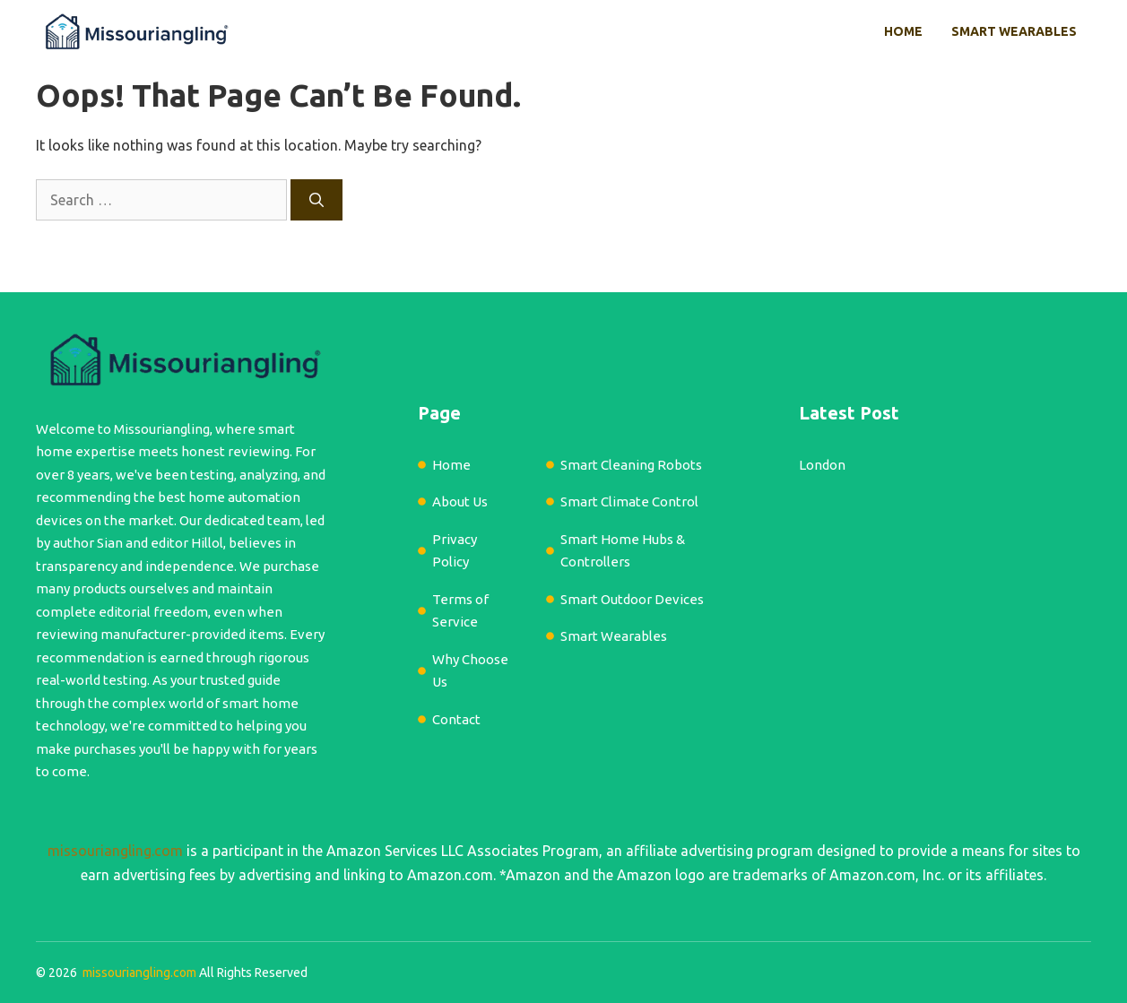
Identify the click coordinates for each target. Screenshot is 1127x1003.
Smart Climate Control (629, 501)
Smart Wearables (1014, 31)
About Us (460, 501)
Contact (456, 719)
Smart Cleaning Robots (631, 464)
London (822, 464)
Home (903, 31)
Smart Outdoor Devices (632, 599)
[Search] (316, 199)
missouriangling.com (115, 851)
